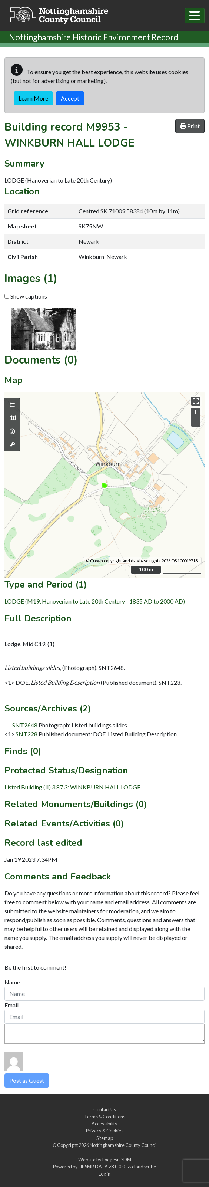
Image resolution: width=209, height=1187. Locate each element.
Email (11, 1005)
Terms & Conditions (104, 1116)
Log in (104, 1174)
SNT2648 (24, 725)
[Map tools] (12, 444)
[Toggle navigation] (195, 15)
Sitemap (104, 1138)
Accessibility (104, 1124)
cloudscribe (144, 1167)
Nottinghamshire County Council (123, 1145)
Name (12, 982)
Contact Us (104, 1109)
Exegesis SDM (116, 1160)
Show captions (25, 296)
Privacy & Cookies (104, 1131)
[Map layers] (12, 405)
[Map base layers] (12, 418)
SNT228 (26, 733)
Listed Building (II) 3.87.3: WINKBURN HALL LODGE (72, 786)
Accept (70, 98)
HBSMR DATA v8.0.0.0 (102, 1167)
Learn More (33, 98)
